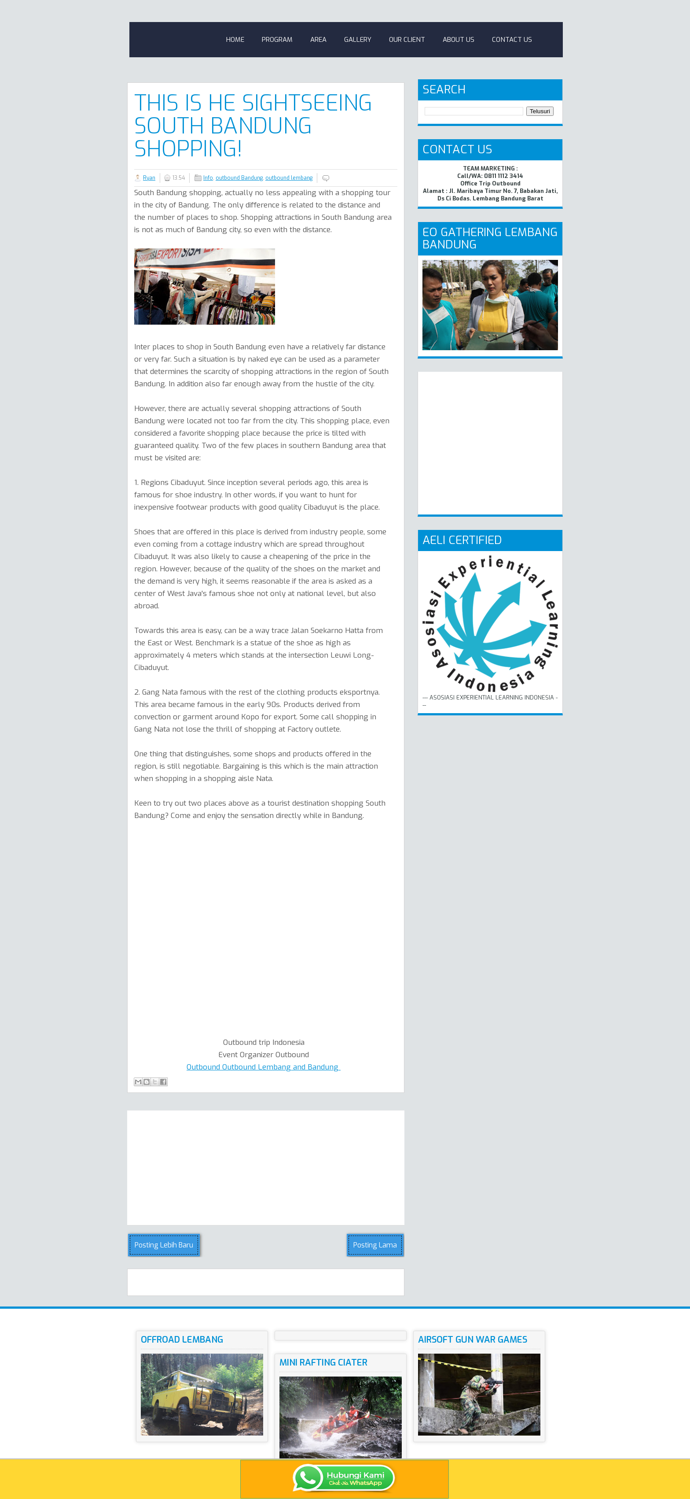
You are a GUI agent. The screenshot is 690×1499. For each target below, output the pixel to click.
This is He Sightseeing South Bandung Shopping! (253, 126)
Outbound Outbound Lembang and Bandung (264, 1067)
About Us (458, 39)
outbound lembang (288, 177)
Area (318, 39)
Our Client (407, 39)
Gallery (357, 39)
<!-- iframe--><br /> (299, 927)
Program (277, 39)
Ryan (149, 177)
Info (208, 177)
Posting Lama (375, 1245)
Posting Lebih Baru (164, 1245)
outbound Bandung (239, 177)
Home (235, 39)
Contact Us (512, 39)
